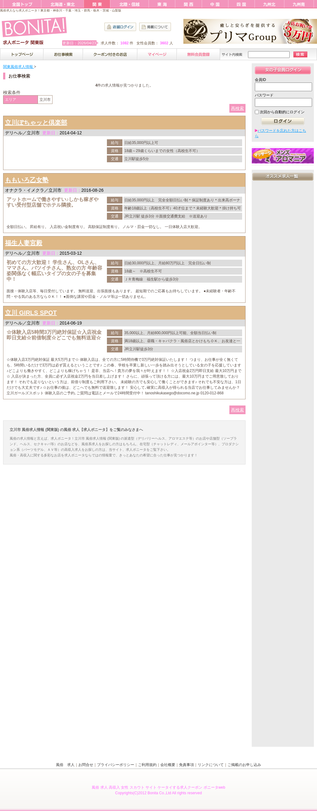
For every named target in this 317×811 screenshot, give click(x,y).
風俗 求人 (65, 765)
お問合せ (85, 765)
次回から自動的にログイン (282, 112)
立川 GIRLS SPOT (31, 312)
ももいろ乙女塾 (26, 180)
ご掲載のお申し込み (244, 765)
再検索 (237, 108)
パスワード (264, 95)
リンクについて (211, 765)
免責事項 (186, 765)
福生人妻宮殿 (23, 243)
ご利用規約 (147, 765)
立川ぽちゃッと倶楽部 (36, 122)
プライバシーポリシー (115, 765)
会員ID (260, 80)
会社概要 (167, 765)
